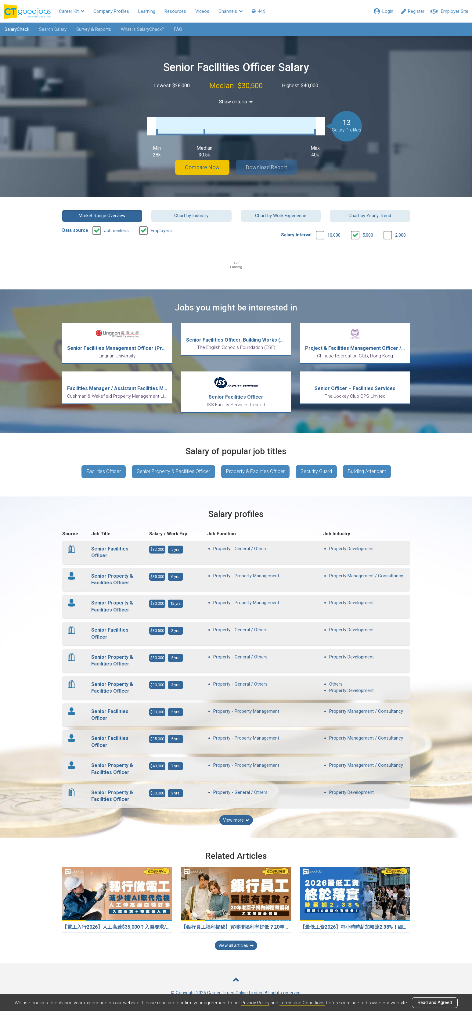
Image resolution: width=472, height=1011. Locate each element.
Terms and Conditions (302, 1003)
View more (236, 820)
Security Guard (316, 471)
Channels (230, 11)
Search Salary (53, 29)
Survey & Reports (93, 29)
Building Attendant (367, 471)
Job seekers (116, 230)
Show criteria (236, 102)
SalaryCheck (17, 29)
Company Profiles (111, 11)
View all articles (236, 945)
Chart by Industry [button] (191, 215)
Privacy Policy (255, 1003)
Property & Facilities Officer (255, 471)
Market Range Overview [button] (102, 215)
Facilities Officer (103, 471)
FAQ (178, 29)
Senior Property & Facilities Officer (173, 471)
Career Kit (71, 11)
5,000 (367, 235)
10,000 (333, 235)
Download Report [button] (266, 167)
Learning (146, 11)
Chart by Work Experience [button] (280, 215)
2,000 (400, 235)
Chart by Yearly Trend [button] (369, 215)
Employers (161, 230)
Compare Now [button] (202, 167)
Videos (202, 11)
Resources (175, 11)
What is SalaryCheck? (142, 29)
